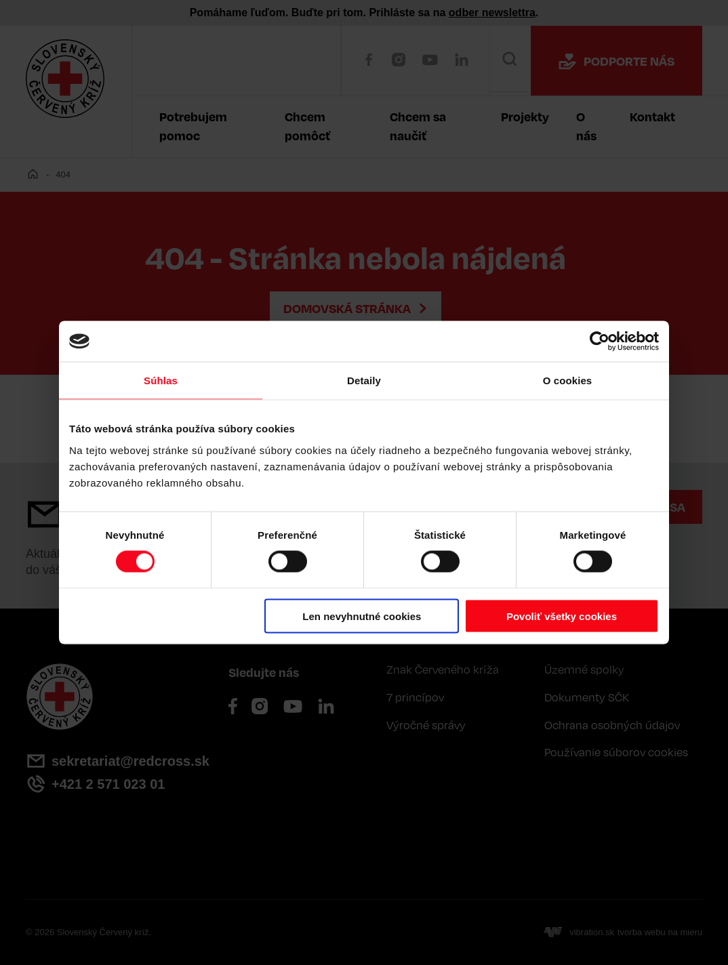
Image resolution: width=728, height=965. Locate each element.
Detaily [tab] (364, 380)
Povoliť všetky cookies (561, 615)
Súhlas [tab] (161, 380)
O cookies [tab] (567, 380)
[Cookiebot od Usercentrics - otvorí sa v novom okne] (599, 341)
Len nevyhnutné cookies (361, 615)
